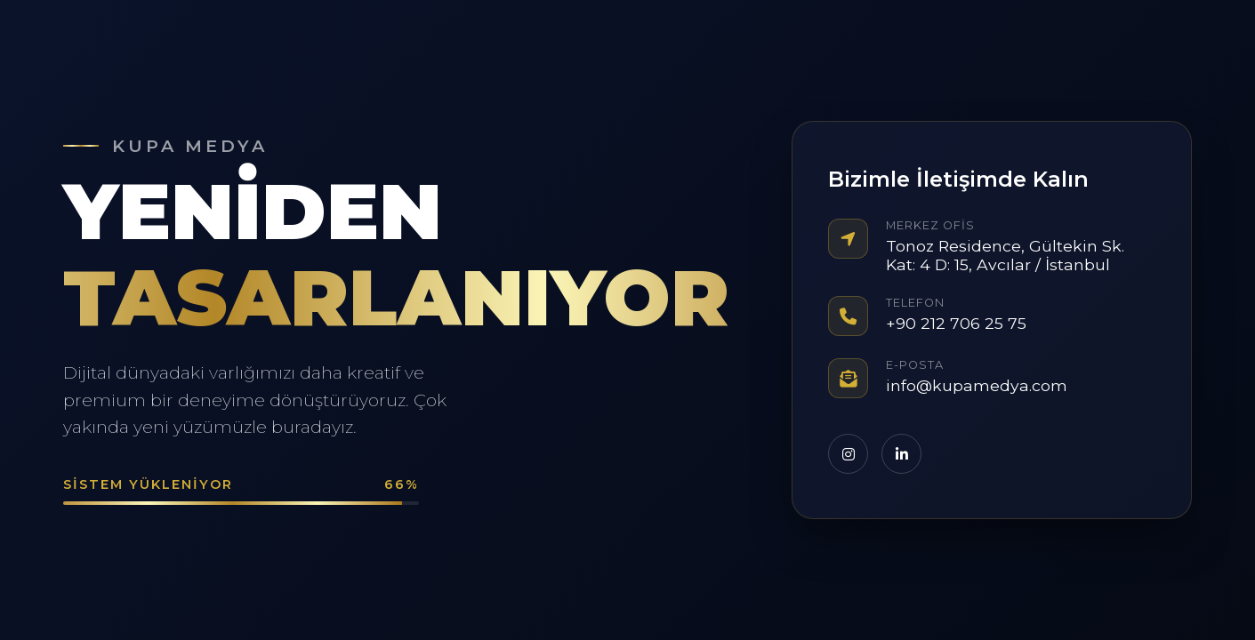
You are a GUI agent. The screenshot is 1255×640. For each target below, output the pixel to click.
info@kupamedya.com (976, 385)
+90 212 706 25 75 (956, 323)
